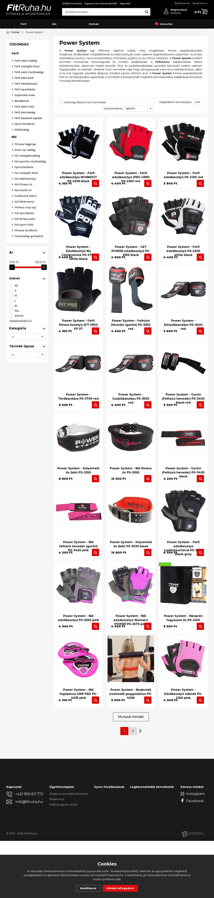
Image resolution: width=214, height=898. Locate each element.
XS (16, 75)
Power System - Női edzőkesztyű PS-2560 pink (78, 659)
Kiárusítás (164, 24)
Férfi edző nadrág (25, 178)
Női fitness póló (24, 336)
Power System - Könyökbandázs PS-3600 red (183, 338)
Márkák (94, 24)
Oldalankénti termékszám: (175, 102)
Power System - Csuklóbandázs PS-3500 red (130, 418)
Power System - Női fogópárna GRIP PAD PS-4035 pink (78, 741)
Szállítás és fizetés (72, 3)
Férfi (23, 24)
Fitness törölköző (25, 347)
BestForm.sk (182, 3)
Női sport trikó (23, 342)
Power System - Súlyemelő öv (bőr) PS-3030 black (131, 575)
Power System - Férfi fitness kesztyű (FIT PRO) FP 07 (78, 338)
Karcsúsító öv (23, 307)
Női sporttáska (24, 330)
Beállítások (88, 888)
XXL (17, 100)
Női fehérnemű (24, 319)
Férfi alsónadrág (24, 229)
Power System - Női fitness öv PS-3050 (131, 495)
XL (16, 95)
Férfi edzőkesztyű (25, 201)
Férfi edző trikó (24, 224)
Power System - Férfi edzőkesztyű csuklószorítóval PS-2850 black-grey (183, 579)
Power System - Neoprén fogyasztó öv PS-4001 (183, 659)
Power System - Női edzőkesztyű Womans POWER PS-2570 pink (130, 662)
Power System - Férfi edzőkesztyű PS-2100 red (183, 172)
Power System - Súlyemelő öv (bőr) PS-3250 (78, 495)
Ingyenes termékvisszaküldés (101, 3)
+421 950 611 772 (29, 851)
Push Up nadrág (24, 267)
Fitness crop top (25, 324)
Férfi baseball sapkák (28, 235)
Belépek (176, 12)
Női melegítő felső (26, 290)
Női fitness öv (23, 301)
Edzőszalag (21, 247)
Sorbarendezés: (113, 108)
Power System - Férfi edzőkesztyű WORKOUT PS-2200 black (78, 174)
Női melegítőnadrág (27, 273)
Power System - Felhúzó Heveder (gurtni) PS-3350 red (130, 338)
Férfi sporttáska (24, 206)
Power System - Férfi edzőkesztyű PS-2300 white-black (183, 254)
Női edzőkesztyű (25, 296)
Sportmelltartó (23, 284)
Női (54, 24)
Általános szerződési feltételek (68, 851)
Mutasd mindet (131, 774)
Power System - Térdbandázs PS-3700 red (78, 416)
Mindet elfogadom (120, 888)
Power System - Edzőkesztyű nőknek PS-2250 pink (183, 741)
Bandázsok (21, 218)
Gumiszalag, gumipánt (28, 353)
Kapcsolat (125, 3)
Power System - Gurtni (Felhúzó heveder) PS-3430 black (183, 498)
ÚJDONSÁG (19, 162)
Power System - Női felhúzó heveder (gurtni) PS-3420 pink (78, 578)
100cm (19, 105)
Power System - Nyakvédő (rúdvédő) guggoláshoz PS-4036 (130, 741)
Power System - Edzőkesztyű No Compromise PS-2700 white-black (78, 256)
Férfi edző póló (24, 195)
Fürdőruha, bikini (25, 313)
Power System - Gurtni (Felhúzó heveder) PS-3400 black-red (183, 418)
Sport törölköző (24, 241)
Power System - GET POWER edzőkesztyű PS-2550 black (130, 254)
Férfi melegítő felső (27, 183)
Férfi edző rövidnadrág (28, 189)
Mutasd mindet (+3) (20, 110)
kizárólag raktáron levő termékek (85, 102)
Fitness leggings (25, 261)
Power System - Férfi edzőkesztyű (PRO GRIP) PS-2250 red (131, 174)
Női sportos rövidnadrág (30, 278)
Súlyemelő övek (24, 212)
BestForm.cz (200, 3)
